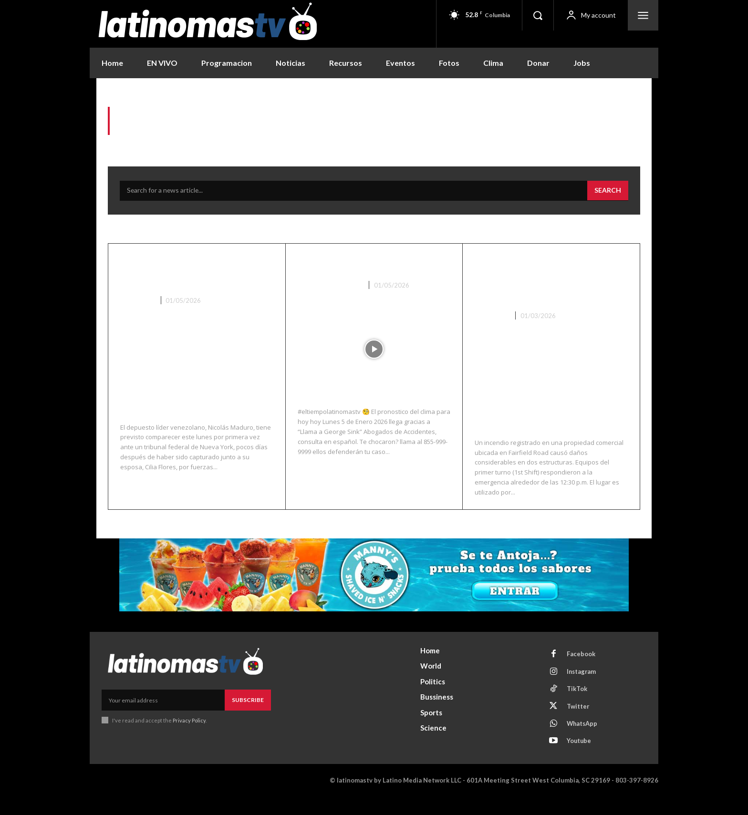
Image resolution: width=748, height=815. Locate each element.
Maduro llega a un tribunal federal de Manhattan (177, 279)
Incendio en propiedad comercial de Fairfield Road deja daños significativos (542, 287)
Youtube (579, 759)
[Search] (607, 192)
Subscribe (248, 716)
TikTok (577, 706)
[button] (537, 15)
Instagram (582, 688)
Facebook (581, 671)
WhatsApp (583, 741)
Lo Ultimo (137, 316)
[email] (163, 716)
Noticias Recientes (330, 285)
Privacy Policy (189, 736)
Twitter (578, 724)
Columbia (492, 332)
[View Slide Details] (374, 591)
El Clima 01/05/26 (351, 264)
